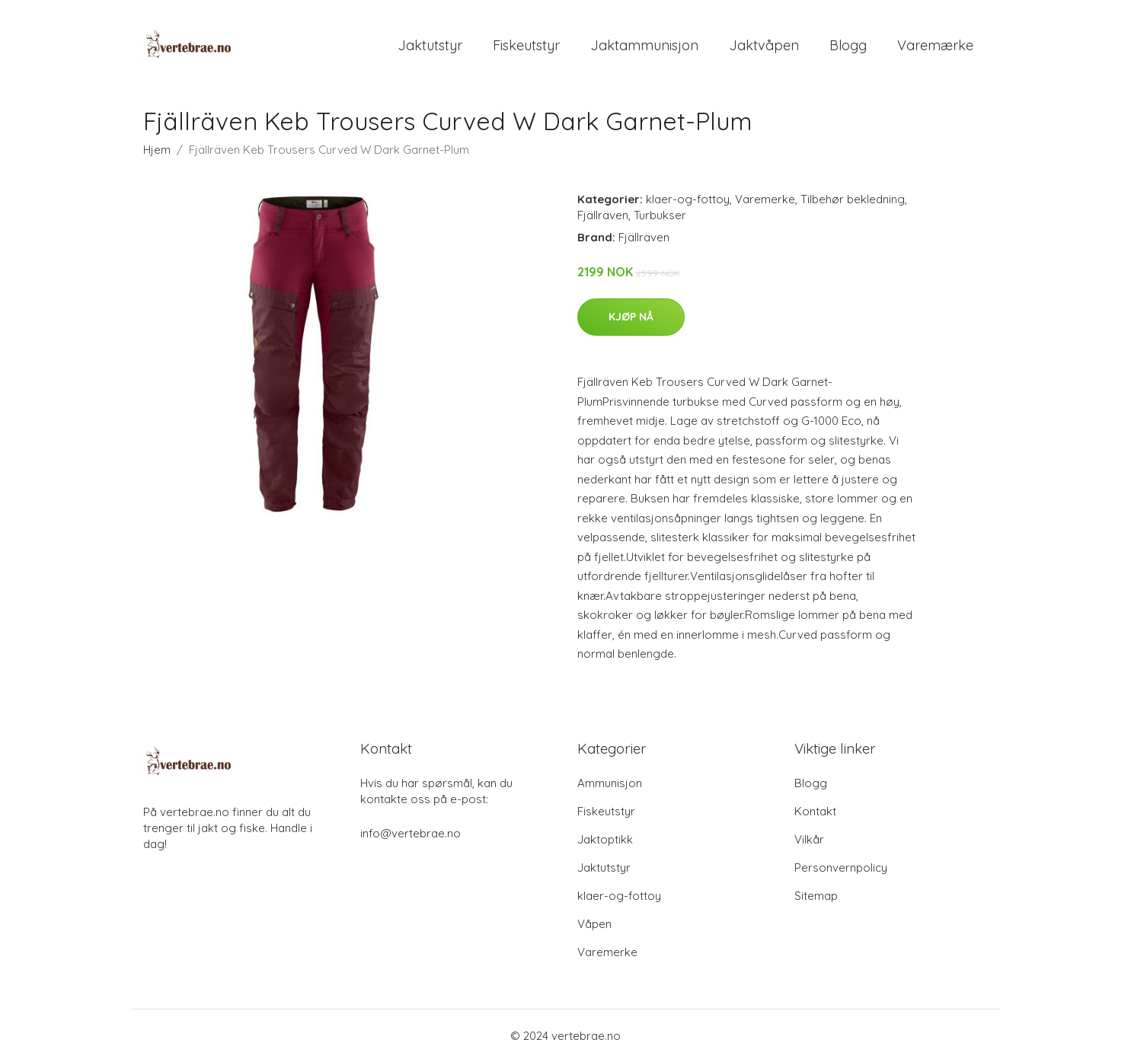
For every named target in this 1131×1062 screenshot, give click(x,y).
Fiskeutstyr (526, 45)
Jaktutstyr (430, 45)
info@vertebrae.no (410, 833)
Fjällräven (602, 215)
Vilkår (809, 839)
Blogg (848, 45)
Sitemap (816, 895)
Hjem (157, 149)
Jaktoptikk (605, 839)
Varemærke (935, 45)
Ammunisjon (609, 783)
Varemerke (765, 199)
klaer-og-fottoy (688, 199)
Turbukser (660, 215)
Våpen (594, 924)
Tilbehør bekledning (852, 199)
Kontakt (815, 811)
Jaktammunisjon (644, 45)
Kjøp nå (631, 317)
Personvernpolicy (840, 867)
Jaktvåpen (764, 45)
